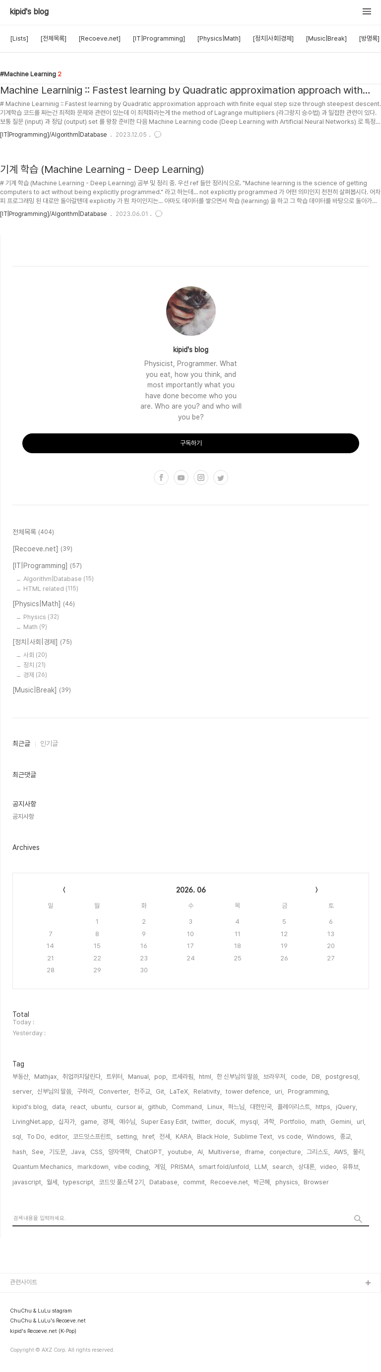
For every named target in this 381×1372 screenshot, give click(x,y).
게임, (160, 1166)
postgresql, (342, 1076)
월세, (53, 1182)
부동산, (21, 1076)
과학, (269, 1121)
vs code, (290, 1136)
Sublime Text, (254, 1136)
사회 (35, 655)
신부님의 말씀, (55, 1091)
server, (22, 1091)
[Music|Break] (326, 38)
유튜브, (351, 1166)
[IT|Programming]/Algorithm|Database (53, 134)
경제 (35, 675)
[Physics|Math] (219, 38)
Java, (78, 1152)
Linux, (215, 1106)
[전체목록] (53, 38)
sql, (17, 1136)
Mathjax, (46, 1076)
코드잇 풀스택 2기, (122, 1182)
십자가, (67, 1121)
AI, (200, 1152)
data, (59, 1106)
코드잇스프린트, (93, 1136)
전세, (165, 1136)
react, (78, 1106)
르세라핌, (183, 1076)
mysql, (249, 1121)
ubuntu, (102, 1106)
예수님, (128, 1121)
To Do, (36, 1136)
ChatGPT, (149, 1152)
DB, (316, 1076)
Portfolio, (293, 1121)
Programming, (308, 1091)
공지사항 (23, 816)
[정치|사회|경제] (273, 38)
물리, (359, 1152)
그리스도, (318, 1152)
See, (38, 1152)
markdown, (93, 1166)
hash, (20, 1152)
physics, (287, 1182)
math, (318, 1121)
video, (329, 1166)
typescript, (79, 1182)
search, (283, 1166)
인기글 (49, 743)
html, (206, 1076)
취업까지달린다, (82, 1076)
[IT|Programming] (158, 38)
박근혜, (262, 1182)
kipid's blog (29, 11)
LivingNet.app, (33, 1121)
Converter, (114, 1091)
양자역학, (119, 1152)
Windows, (321, 1136)
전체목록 (33, 532)
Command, (187, 1106)
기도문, (58, 1152)
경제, (109, 1121)
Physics (41, 617)
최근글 (21, 743)
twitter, (202, 1121)
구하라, (86, 1091)
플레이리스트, (294, 1106)
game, (89, 1121)
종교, (346, 1136)
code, (299, 1076)
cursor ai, (130, 1106)
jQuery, (346, 1106)
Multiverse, (224, 1152)
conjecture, (286, 1152)
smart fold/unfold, (225, 1166)
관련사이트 (23, 1282)
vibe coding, (132, 1166)
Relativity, (207, 1091)
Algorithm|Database (58, 578)
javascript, (27, 1182)
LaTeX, (180, 1091)
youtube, (180, 1152)
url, (361, 1121)
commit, (194, 1182)
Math (35, 627)
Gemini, (341, 1121)
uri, (279, 1091)
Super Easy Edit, (164, 1121)
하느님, (237, 1106)
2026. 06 (191, 890)
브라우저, (275, 1076)
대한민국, (261, 1106)
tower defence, (248, 1091)
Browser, (317, 1182)
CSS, (97, 1152)
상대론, (307, 1166)
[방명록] (369, 38)
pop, (161, 1076)
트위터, (115, 1076)
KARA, (184, 1136)
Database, (164, 1182)
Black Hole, (213, 1136)
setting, (127, 1136)
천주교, (143, 1091)
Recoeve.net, (230, 1182)
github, (158, 1106)
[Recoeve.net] (99, 38)
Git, (161, 1091)
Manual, (139, 1076)
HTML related (50, 588)
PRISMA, (183, 1166)
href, (148, 1136)
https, (324, 1106)
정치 (34, 665)
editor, (59, 1136)
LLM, (261, 1166)
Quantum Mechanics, (42, 1166)
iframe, (255, 1152)
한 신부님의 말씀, (238, 1076)
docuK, (226, 1121)
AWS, (341, 1152)
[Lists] (19, 38)
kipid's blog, (30, 1106)
